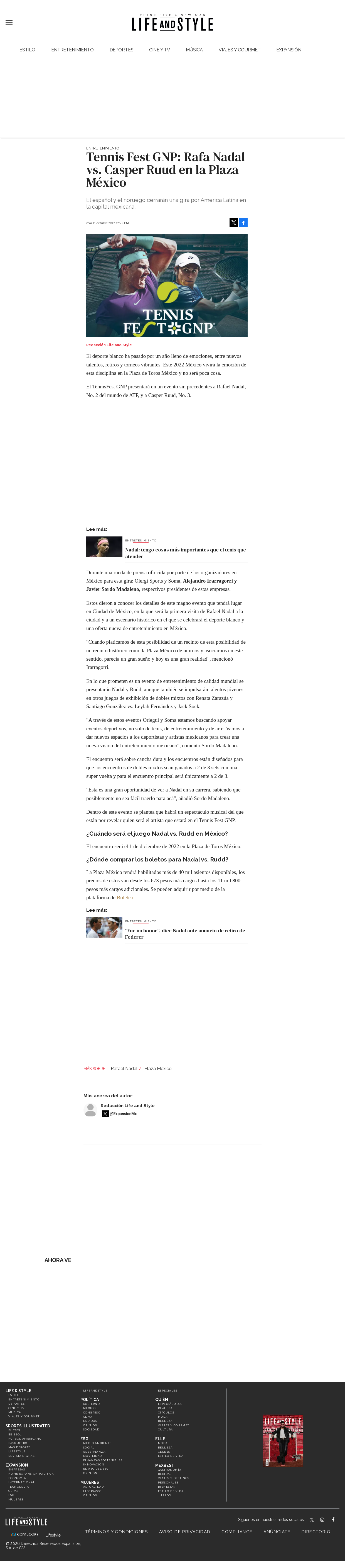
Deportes (122, 50)
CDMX (88, 1416)
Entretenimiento (72, 50)
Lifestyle (17, 1451)
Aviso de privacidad (185, 1531)
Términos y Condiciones (116, 1531)
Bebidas (165, 1473)
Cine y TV (159, 50)
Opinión (90, 1425)
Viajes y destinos (173, 1478)
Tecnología (18, 1486)
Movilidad (92, 1455)
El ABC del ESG (96, 1468)
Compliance (236, 1531)
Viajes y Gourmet (239, 50)
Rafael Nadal (124, 1068)
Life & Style (18, 1390)
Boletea (125, 897)
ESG (11, 1495)
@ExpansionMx (123, 1114)
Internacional (21, 1482)
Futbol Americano (24, 1438)
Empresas (16, 1469)
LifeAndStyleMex (338, 1520)
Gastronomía (169, 1469)
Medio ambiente (97, 1443)
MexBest (164, 1465)
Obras (13, 1490)
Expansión (17, 1465)
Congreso (91, 1412)
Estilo (27, 50)
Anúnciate (276, 1531)
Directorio (316, 1531)
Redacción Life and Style (128, 1105)
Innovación (93, 1464)
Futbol (14, 1430)
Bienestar (167, 1486)
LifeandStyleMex (312, 1520)
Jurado (164, 1495)
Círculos (166, 1412)
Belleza (165, 1420)
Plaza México (158, 1068)
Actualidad (93, 1486)
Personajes (168, 1482)
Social (89, 1447)
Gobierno (91, 1403)
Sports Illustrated (28, 1426)
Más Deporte (19, 1447)
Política (89, 1399)
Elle (160, 1439)
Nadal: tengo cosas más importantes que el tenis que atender (185, 553)
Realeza (165, 1408)
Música (194, 50)
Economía (17, 1478)
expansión (288, 50)
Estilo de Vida (171, 1491)
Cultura (165, 1429)
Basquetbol (18, 1443)
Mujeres (16, 1499)
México (89, 1408)
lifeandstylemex (327, 1520)
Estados (90, 1420)
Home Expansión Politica (31, 1473)
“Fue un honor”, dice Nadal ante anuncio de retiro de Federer (185, 934)
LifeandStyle (95, 1390)
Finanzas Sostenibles (102, 1460)
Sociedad (91, 1429)
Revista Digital (21, 1455)
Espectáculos (170, 1403)
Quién (161, 1399)
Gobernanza (94, 1451)
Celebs (164, 1451)
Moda (163, 1416)
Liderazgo (92, 1491)
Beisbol (15, 1434)
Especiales (167, 1390)
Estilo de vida (171, 1455)
